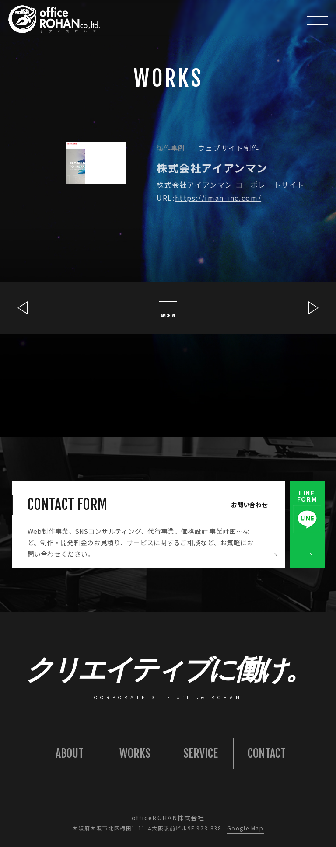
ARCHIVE (168, 306)
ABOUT (70, 753)
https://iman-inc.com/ (218, 197)
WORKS (134, 753)
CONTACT (267, 753)
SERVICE (200, 753)
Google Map (245, 828)
